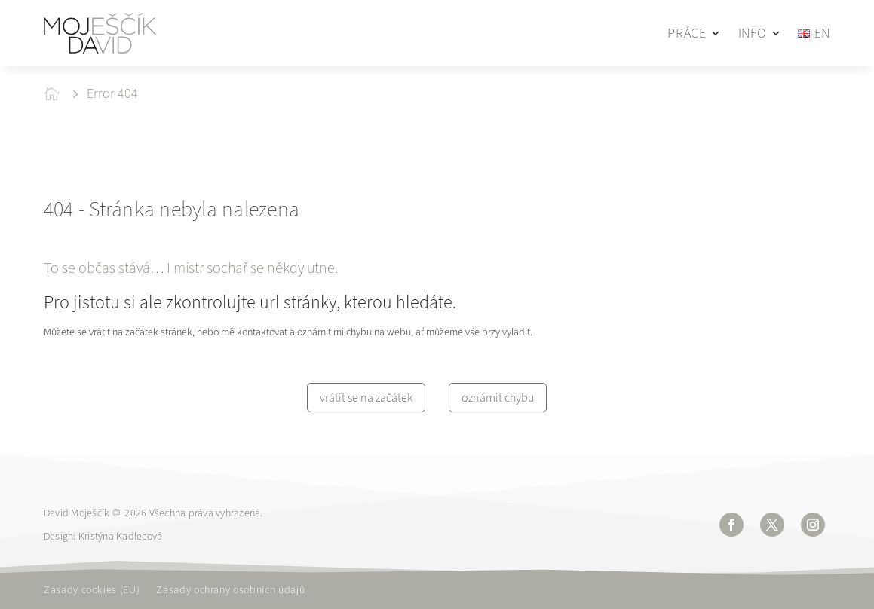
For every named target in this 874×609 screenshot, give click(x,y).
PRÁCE (686, 33)
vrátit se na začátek (366, 397)
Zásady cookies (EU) (92, 591)
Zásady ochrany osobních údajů (230, 591)
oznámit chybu (498, 397)
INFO (752, 33)
